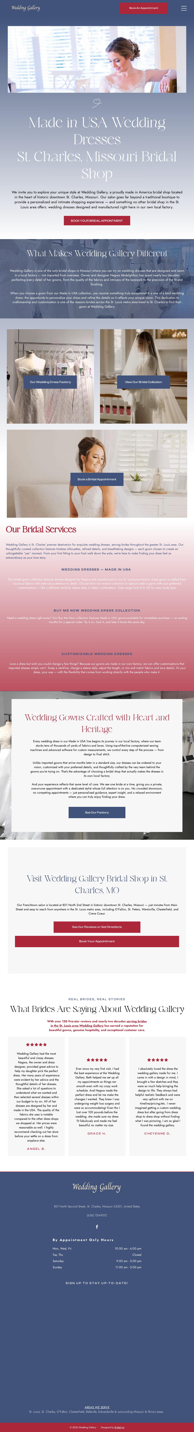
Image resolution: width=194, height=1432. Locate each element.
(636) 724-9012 (97, 1215)
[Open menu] (184, 8)
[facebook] (97, 1227)
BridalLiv (119, 1427)
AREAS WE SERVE (97, 1407)
